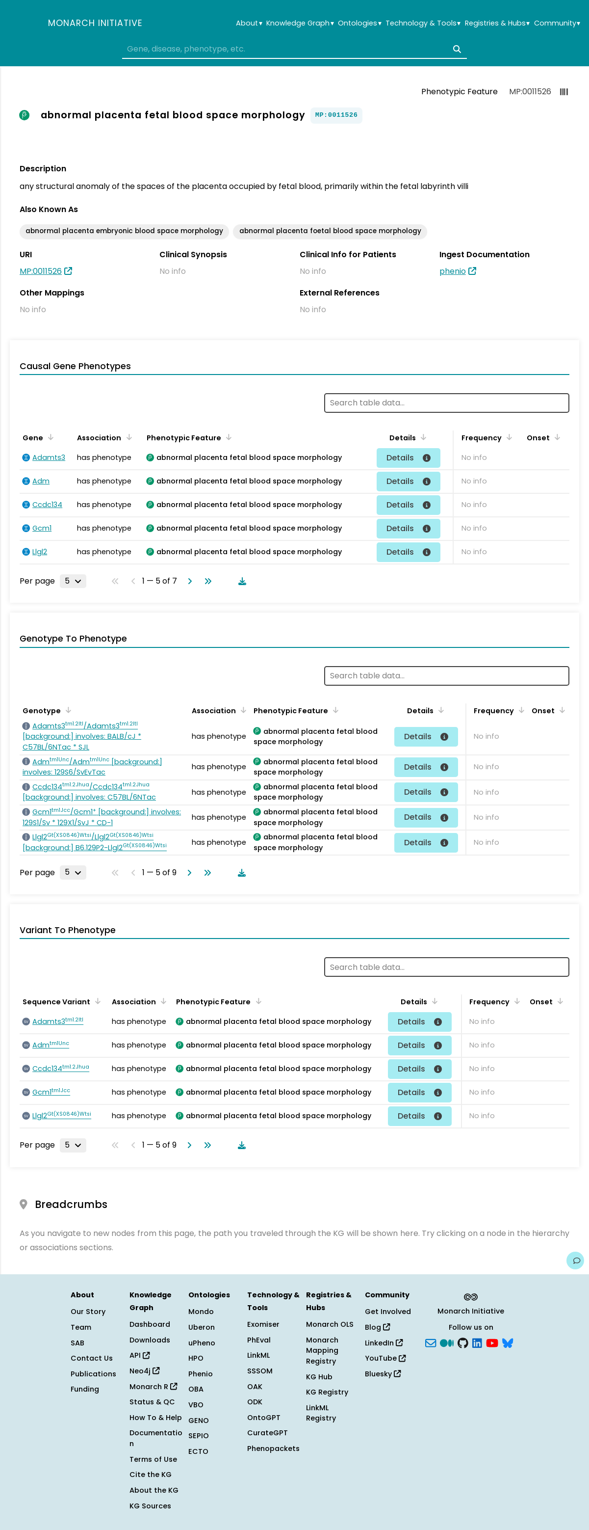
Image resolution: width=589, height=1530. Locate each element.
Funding (85, 1389)
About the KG (154, 1490)
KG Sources (150, 1506)
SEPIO (198, 1436)
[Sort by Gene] (49, 437)
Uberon (201, 1327)
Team (81, 1327)
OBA (196, 1389)
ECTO (198, 1451)
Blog (377, 1327)
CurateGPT (267, 1433)
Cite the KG (150, 1474)
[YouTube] (492, 1342)
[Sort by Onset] (556, 437)
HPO (196, 1358)
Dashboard (149, 1324)
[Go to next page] (188, 581)
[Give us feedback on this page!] (575, 1260)
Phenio (200, 1374)
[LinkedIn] (477, 1342)
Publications (93, 1374)
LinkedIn (384, 1343)
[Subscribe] (430, 1342)
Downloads (149, 1340)
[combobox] (294, 49)
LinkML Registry (321, 1413)
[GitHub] (463, 1342)
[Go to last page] (206, 581)
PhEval (259, 1340)
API (139, 1355)
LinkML (258, 1355)
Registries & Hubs (497, 23)
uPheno (201, 1343)
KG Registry (327, 1392)
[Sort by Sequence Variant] (96, 1001)
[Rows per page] (73, 581)
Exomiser (263, 1324)
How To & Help (155, 1418)
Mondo (201, 1311)
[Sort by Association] (127, 437)
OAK (254, 1387)
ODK (254, 1402)
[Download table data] (240, 581)
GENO (198, 1420)
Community (557, 23)
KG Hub (319, 1377)
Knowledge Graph (299, 23)
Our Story (88, 1311)
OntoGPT (264, 1418)
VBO (196, 1405)
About (249, 23)
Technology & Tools (423, 23)
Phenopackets (273, 1448)
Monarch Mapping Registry (322, 1350)
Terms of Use (153, 1459)
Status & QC (152, 1402)
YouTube (385, 1358)
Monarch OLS (330, 1324)
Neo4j (144, 1371)
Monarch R (153, 1387)
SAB (77, 1343)
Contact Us (92, 1358)
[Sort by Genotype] (67, 710)
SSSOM (260, 1371)
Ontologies (359, 23)
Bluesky (383, 1374)
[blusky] (507, 1342)
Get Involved (388, 1311)
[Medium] (447, 1342)
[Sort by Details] (422, 437)
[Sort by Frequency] (507, 437)
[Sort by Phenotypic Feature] (227, 437)
